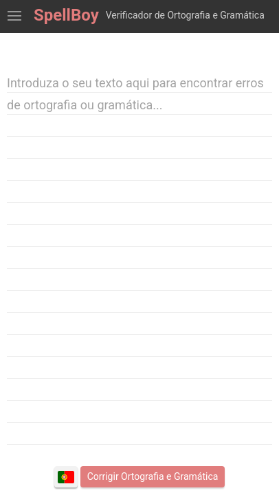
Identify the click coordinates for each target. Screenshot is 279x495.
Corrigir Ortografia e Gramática (153, 476)
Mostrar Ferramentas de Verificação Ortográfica (14, 16)
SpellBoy (66, 15)
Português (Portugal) (66, 477)
